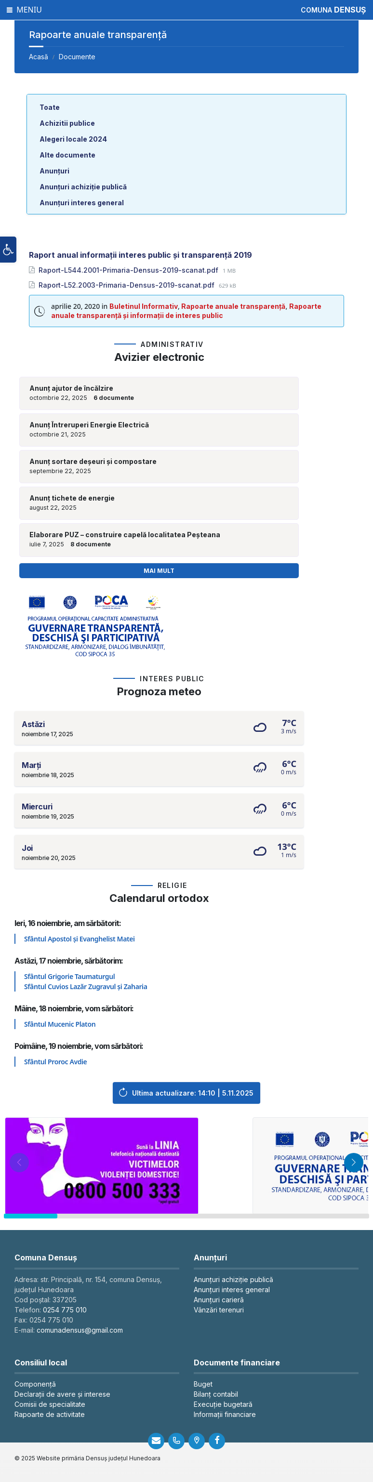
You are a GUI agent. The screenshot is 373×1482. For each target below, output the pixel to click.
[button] (8, 256)
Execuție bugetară (223, 1404)
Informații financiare (225, 1414)
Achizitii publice (67, 123)
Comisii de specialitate (49, 1404)
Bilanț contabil (216, 1394)
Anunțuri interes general (82, 202)
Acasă (38, 57)
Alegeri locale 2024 (73, 139)
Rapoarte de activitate (49, 1414)
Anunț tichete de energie (72, 498)
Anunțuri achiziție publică (83, 187)
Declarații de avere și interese (62, 1394)
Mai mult (159, 570)
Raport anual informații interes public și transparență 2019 (140, 255)
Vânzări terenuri (219, 1310)
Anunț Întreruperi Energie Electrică (89, 425)
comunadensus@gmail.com (80, 1330)
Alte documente (67, 155)
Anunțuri (54, 171)
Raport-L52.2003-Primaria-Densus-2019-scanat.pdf (127, 285)
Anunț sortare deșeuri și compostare (93, 461)
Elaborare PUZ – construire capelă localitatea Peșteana (124, 535)
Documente (77, 57)
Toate (50, 107)
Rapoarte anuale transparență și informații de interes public (186, 310)
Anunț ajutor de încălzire (71, 388)
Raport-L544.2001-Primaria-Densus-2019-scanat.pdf (129, 270)
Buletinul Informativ (143, 306)
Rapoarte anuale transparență (233, 306)
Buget (203, 1384)
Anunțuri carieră (219, 1300)
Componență (35, 1384)
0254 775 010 (65, 1310)
